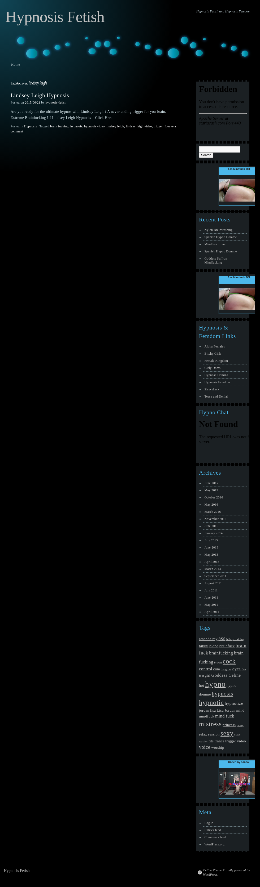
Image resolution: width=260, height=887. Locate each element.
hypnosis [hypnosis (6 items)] (222, 693)
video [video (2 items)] (241, 741)
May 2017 (211, 490)
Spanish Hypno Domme (221, 237)
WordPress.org (214, 844)
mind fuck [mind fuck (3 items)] (224, 716)
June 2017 (211, 483)
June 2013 (211, 547)
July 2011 (211, 590)
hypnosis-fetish (55, 102)
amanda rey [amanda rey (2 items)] (208, 639)
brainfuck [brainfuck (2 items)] (227, 646)
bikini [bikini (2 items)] (204, 646)
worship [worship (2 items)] (217, 747)
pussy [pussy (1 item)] (240, 725)
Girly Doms (213, 368)
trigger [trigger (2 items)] (230, 741)
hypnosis (76, 126)
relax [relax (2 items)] (203, 734)
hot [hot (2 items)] (201, 685)
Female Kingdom (216, 361)
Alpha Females (215, 346)
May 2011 (211, 605)
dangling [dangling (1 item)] (226, 669)
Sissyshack (212, 389)
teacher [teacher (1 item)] (203, 741)
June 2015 (211, 526)
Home (15, 64)
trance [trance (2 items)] (219, 741)
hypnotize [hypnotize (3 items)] (234, 703)
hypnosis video (94, 126)
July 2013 (211, 540)
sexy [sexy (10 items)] (226, 733)
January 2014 (214, 533)
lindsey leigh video (139, 126)
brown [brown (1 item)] (218, 662)
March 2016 (213, 512)
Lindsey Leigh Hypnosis (40, 95)
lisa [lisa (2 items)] (213, 710)
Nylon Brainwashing (219, 230)
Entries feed (213, 830)
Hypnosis (30, 126)
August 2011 (213, 583)
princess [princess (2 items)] (229, 725)
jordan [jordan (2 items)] (204, 710)
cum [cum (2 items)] (216, 669)
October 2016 (214, 497)
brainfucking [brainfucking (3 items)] (221, 653)
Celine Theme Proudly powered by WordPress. (226, 872)
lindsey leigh (115, 126)
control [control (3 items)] (205, 668)
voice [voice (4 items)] (204, 747)
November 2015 (215, 519)
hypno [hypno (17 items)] (215, 684)
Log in (209, 823)
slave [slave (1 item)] (237, 734)
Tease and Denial (216, 396)
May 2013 (211, 554)
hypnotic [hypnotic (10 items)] (211, 702)
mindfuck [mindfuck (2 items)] (206, 716)
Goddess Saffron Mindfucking (216, 260)
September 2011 (216, 576)
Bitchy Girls (213, 353)
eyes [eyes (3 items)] (236, 668)
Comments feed (215, 837)
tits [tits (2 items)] (211, 741)
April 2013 (212, 562)
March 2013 (213, 569)
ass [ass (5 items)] (221, 638)
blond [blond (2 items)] (213, 646)
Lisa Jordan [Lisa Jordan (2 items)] (226, 710)
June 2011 (211, 597)
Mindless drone (215, 244)
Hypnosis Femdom (217, 382)
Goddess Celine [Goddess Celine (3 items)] (226, 675)
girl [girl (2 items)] (207, 675)
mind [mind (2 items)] (240, 710)
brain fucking (59, 126)
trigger (158, 126)
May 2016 (211, 504)
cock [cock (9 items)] (229, 661)
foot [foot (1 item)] (201, 675)
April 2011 (212, 612)
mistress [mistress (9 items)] (210, 724)
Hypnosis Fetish (54, 16)
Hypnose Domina (216, 375)
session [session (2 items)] (214, 734)
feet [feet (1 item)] (244, 669)
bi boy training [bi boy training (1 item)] (235, 639)
